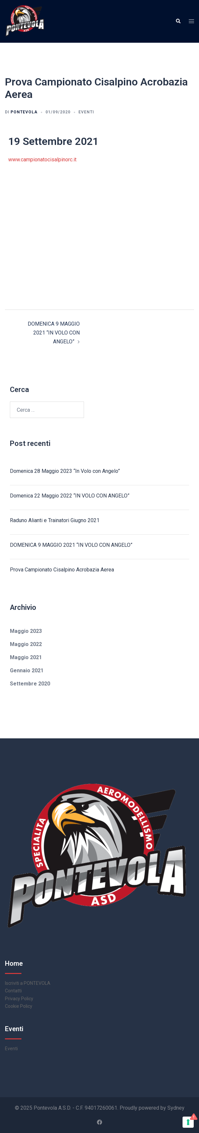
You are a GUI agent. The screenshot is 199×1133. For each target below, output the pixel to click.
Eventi (86, 112)
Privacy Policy (19, 998)
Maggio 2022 (26, 644)
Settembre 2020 (30, 684)
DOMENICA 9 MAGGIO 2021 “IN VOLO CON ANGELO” (54, 333)
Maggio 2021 (26, 657)
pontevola (24, 112)
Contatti (13, 990)
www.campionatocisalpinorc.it (42, 159)
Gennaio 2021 (26, 670)
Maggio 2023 (26, 631)
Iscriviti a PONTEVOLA (27, 983)
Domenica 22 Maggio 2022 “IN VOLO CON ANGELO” (69, 496)
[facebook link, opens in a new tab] (99, 1122)
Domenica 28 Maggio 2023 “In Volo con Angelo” (65, 471)
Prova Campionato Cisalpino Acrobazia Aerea (62, 569)
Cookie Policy (18, 1006)
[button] (178, 21)
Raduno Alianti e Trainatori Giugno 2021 (55, 520)
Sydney (176, 1108)
